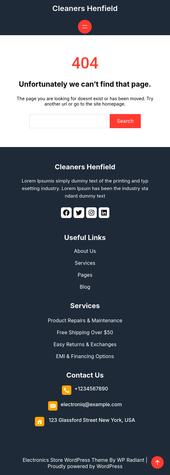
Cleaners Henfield (85, 8)
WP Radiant (130, 460)
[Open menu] (85, 27)
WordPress (109, 466)
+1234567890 (91, 388)
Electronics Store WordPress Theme (65, 460)
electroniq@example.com (91, 404)
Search (125, 121)
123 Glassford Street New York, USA (92, 420)
